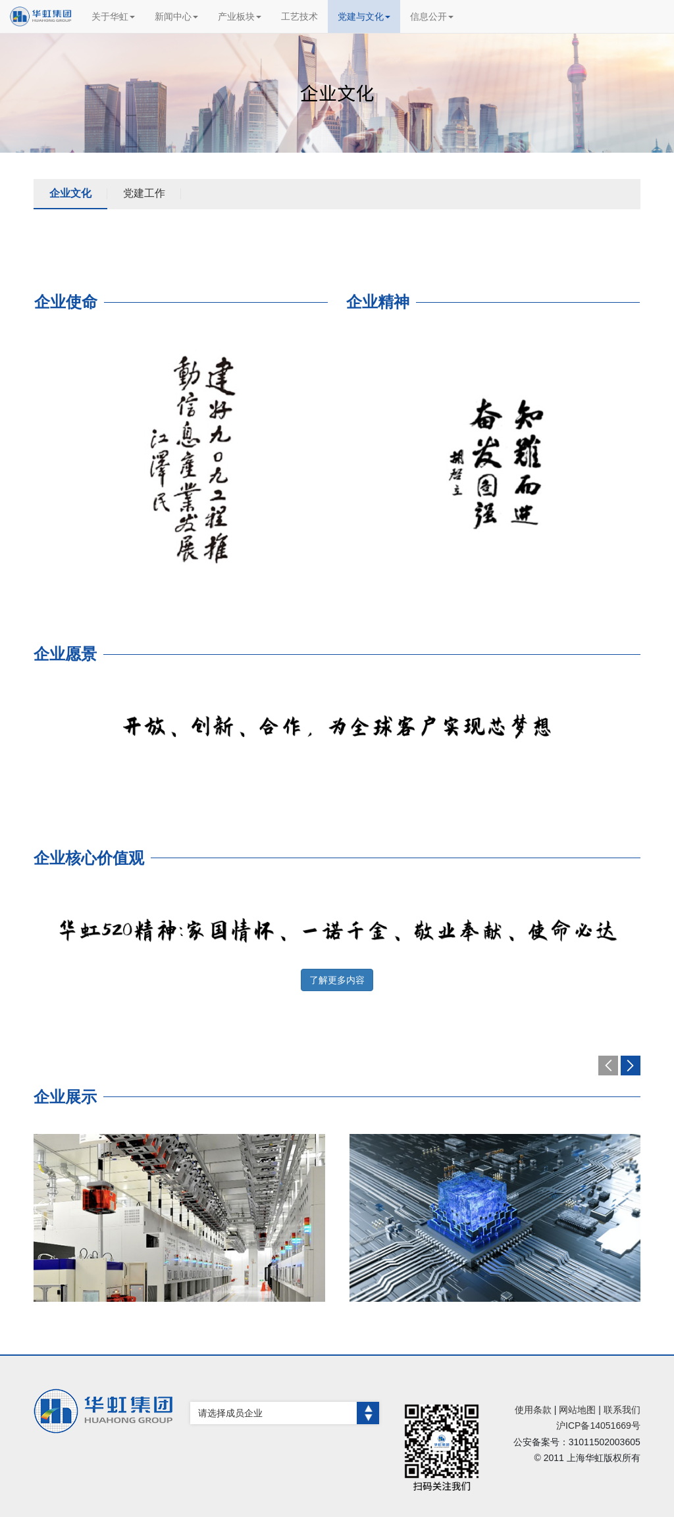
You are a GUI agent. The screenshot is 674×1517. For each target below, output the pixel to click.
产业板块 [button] (239, 16)
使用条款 (533, 1409)
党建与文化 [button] (364, 16)
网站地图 (577, 1409)
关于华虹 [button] (113, 16)
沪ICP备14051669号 (598, 1425)
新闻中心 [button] (176, 16)
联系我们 (622, 1409)
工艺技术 (299, 16)
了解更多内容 (337, 980)
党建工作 (144, 193)
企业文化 (70, 193)
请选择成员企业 (288, 1413)
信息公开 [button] (432, 16)
